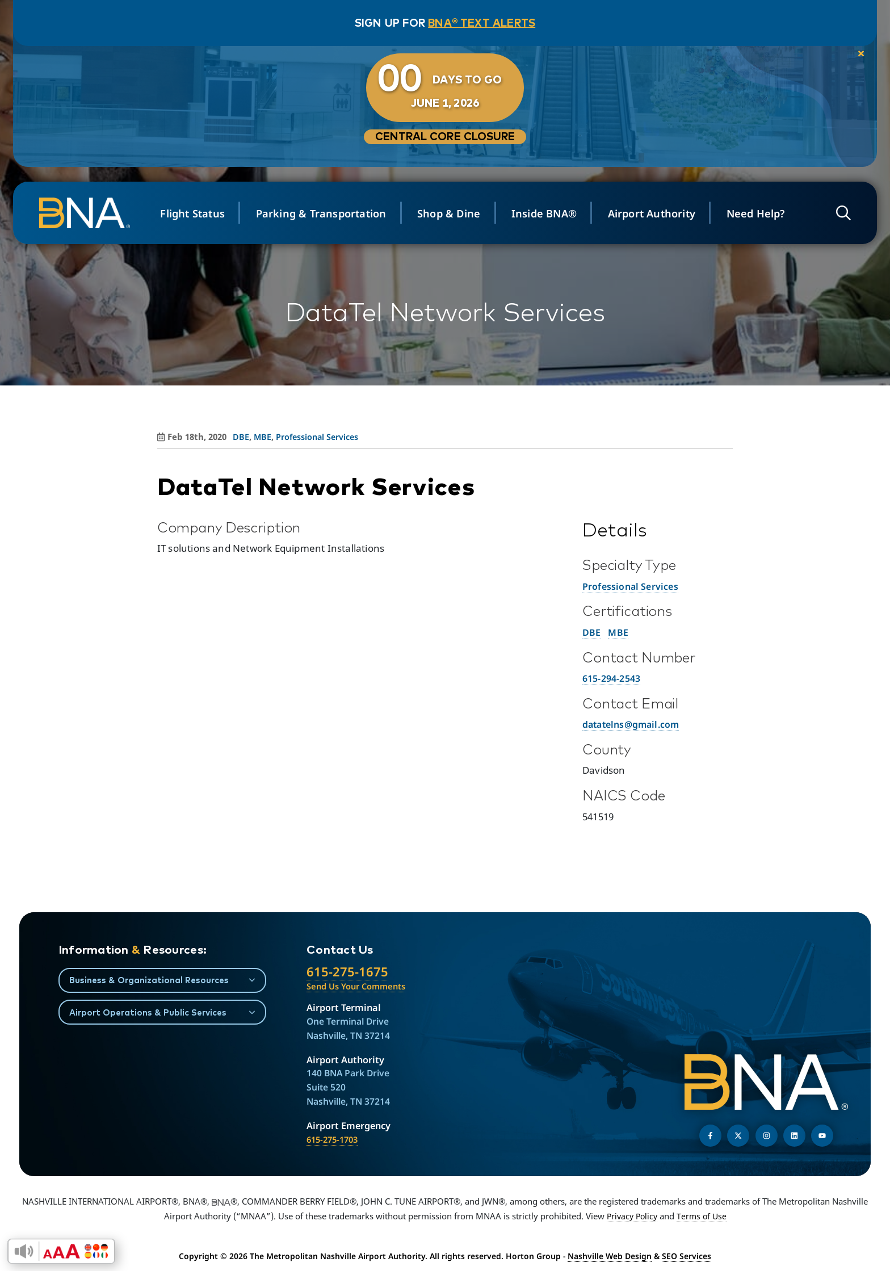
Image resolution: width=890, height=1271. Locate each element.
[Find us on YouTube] (822, 1137)
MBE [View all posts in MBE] (263, 436)
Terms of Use (703, 1217)
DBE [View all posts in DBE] (241, 436)
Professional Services (631, 586)
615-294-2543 (614, 678)
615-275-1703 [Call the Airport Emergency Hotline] (335, 1140)
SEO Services (686, 1257)
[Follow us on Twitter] (738, 1137)
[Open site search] (838, 213)
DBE (591, 632)
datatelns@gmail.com (634, 724)
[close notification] (847, 56)
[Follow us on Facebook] (710, 1137)
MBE (618, 632)
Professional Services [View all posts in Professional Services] (320, 436)
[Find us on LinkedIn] (794, 1137)
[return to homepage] (92, 213)
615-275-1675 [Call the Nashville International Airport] (348, 972)
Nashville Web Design (610, 1257)
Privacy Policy (631, 1217)
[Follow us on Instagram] (766, 1137)
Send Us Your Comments (360, 986)
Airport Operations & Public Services (150, 1012)
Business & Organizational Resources (151, 979)
